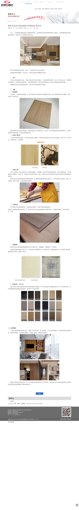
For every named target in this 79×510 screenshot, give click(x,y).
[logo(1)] (7, 3)
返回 (39, 393)
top (77, 505)
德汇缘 (63, 419)
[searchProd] (21, 9)
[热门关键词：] (9, 9)
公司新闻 (10, 401)
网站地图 (69, 419)
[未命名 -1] (66, 412)
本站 (37, 28)
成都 (61, 419)
